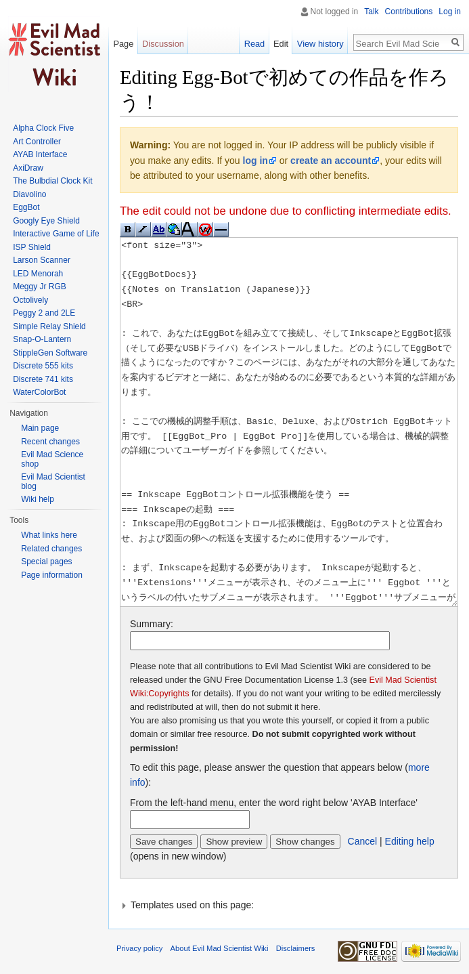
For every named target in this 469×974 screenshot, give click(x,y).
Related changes (51, 548)
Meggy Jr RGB (39, 286)
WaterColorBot (39, 392)
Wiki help (37, 499)
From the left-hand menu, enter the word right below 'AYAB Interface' (274, 802)
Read (254, 44)
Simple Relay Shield (49, 326)
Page (123, 44)
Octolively (30, 300)
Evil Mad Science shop (52, 459)
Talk (371, 11)
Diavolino (29, 194)
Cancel (363, 841)
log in (255, 160)
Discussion (163, 44)
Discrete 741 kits (43, 379)
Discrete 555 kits (43, 365)
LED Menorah (38, 273)
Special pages (46, 561)
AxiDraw (28, 168)
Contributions (409, 11)
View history (320, 44)
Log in (450, 11)
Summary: (151, 623)
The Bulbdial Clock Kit (52, 181)
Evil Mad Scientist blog (53, 481)
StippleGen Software (50, 353)
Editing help (409, 841)
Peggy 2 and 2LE (44, 313)
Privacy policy (139, 948)
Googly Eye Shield (46, 221)
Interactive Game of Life (56, 233)
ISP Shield (32, 247)
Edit (280, 44)
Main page (40, 428)
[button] (289, 904)
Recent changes (50, 441)
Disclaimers (295, 948)
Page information (52, 575)
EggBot (26, 207)
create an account (330, 160)
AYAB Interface (40, 154)
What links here (49, 535)
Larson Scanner (41, 260)
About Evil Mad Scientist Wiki (220, 948)
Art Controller (37, 141)
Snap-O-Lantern (42, 339)
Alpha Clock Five (43, 128)
